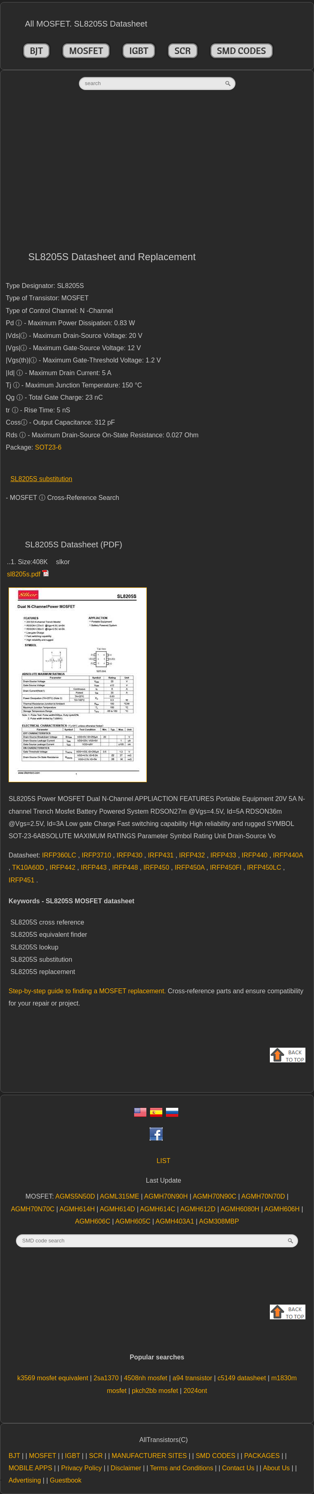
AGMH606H (283, 1209)
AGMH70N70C (33, 1209)
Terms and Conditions (181, 1468)
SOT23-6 (48, 447)
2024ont (195, 1390)
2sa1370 (107, 1378)
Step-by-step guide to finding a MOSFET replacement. (87, 991)
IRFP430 (130, 855)
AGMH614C (158, 1209)
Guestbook (65, 1480)
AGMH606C (93, 1221)
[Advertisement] (157, 172)
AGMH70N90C (215, 1196)
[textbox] (157, 83)
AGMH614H (78, 1209)
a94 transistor (193, 1378)
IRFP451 (22, 880)
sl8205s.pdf (23, 574)
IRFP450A (190, 867)
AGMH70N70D (264, 1196)
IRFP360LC (60, 855)
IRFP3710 (97, 855)
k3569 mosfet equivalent (53, 1378)
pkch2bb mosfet (156, 1390)
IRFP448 (126, 867)
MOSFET (86, 50)
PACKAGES (262, 1455)
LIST (163, 1160)
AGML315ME (120, 1196)
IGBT (138, 50)
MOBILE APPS (30, 1468)
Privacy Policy (81, 1468)
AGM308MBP (219, 1221)
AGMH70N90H (167, 1196)
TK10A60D (29, 867)
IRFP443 (95, 867)
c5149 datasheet (243, 1378)
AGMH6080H (240, 1209)
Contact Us (238, 1468)
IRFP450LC (265, 867)
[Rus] (172, 1114)
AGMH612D (199, 1209)
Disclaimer (126, 1468)
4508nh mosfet (146, 1378)
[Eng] (140, 1114)
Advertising (25, 1480)
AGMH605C (134, 1221)
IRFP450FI (226, 867)
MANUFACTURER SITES (149, 1455)
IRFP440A (288, 855)
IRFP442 (63, 867)
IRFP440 (255, 855)
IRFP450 (157, 867)
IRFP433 (224, 855)
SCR (183, 50)
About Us (276, 1468)
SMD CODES (241, 50)
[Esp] (156, 1114)
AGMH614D (118, 1209)
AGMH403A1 (175, 1221)
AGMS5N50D (75, 1196)
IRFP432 (193, 855)
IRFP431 (162, 855)
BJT (36, 50)
